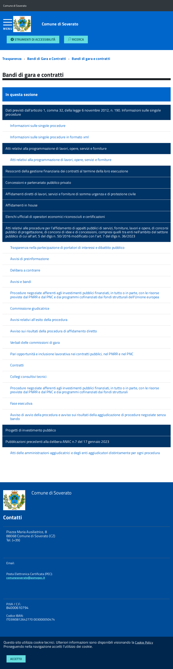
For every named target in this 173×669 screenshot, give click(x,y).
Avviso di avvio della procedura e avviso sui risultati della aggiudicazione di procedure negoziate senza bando (88, 417)
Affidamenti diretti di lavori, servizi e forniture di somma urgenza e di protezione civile (71, 194)
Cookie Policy (144, 642)
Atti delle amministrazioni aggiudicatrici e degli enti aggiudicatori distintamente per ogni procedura (85, 452)
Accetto (16, 659)
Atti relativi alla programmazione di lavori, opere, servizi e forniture (56, 148)
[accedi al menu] (8, 26)
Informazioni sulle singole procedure (37, 125)
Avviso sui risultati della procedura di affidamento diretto (53, 331)
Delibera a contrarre (25, 270)
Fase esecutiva (21, 403)
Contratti (17, 365)
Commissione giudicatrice (29, 308)
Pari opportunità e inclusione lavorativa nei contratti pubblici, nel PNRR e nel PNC (71, 354)
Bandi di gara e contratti (91, 58)
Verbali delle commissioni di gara (35, 342)
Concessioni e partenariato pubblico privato (38, 182)
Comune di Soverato (60, 24)
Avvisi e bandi (20, 281)
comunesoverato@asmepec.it (25, 577)
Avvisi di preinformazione (29, 258)
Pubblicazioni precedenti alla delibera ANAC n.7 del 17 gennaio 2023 (57, 441)
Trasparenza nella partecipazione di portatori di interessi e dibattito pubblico (67, 247)
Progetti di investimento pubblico (31, 430)
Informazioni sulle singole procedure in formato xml (49, 137)
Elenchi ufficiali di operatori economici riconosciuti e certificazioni (55, 216)
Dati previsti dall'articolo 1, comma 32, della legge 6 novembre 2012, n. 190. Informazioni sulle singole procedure (83, 112)
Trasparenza (11, 58)
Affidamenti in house (22, 205)
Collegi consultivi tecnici (28, 376)
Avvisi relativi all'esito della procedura (38, 319)
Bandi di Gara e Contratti (46, 58)
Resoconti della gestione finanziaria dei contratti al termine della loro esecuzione (67, 171)
